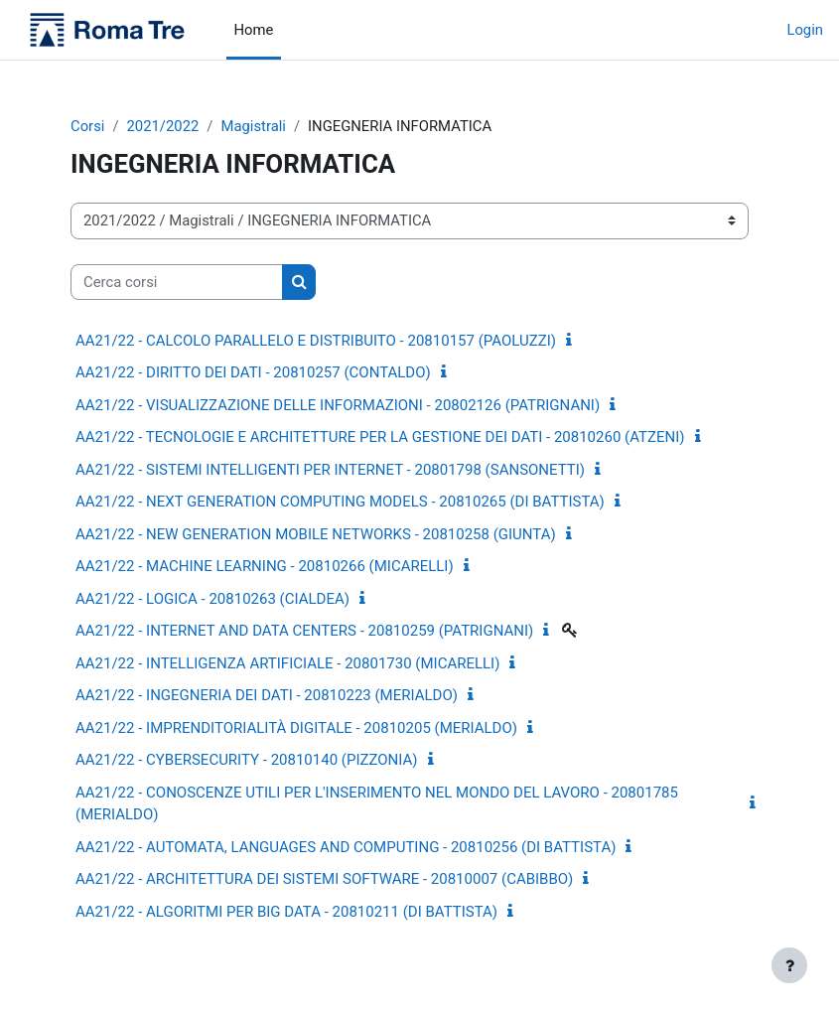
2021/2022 (163, 126)
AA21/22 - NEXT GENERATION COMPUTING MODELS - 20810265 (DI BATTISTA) (340, 501)
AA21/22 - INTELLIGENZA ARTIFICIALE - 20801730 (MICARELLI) (287, 663)
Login (804, 30)
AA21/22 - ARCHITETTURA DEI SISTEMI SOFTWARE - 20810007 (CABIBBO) (324, 879)
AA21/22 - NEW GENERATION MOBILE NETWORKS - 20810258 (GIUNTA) (315, 534)
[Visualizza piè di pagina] (789, 965)
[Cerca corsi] (176, 282)
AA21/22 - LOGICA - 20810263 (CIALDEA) (212, 599)
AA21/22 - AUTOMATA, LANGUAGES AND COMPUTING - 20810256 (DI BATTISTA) (345, 847)
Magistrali (252, 126)
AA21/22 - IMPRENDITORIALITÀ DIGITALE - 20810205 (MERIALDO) (296, 728)
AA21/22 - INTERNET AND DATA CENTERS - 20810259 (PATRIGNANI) (304, 631)
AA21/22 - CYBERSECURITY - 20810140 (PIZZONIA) (246, 760)
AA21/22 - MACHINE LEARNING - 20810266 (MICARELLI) (264, 566)
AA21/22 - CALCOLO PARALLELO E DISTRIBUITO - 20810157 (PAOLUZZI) (315, 341)
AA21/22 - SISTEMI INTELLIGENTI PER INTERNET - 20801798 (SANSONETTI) (330, 470)
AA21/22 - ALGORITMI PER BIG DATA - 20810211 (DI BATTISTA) (286, 912)
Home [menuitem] (254, 30)
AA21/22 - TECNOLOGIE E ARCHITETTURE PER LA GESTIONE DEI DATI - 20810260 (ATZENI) (380, 437)
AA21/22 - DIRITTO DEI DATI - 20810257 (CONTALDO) (253, 372)
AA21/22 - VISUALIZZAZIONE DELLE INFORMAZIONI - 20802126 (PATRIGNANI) (337, 405)
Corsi (87, 126)
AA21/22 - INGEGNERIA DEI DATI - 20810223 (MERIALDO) (266, 695)
